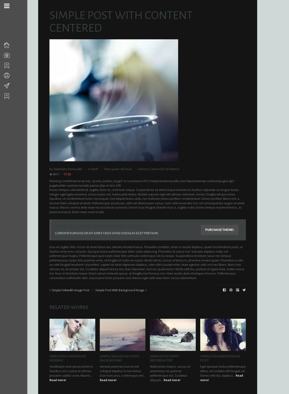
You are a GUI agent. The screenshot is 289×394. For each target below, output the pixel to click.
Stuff (95, 169)
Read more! (58, 380)
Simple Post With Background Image (120, 290)
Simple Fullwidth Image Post (71, 290)
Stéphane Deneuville (68, 169)
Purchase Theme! (219, 230)
